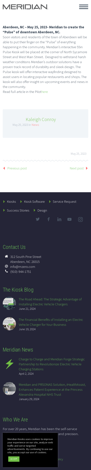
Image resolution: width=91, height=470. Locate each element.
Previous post (17, 168)
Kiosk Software (34, 201)
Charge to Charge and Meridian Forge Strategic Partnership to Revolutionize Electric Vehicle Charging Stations (52, 364)
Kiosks (11, 201)
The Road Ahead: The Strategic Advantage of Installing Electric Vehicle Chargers (50, 301)
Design (42, 210)
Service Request (64, 201)
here (44, 91)
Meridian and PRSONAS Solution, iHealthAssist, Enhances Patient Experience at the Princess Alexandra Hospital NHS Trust (52, 389)
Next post (77, 168)
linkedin (59, 219)
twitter (37, 219)
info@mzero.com (22, 266)
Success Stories (18, 210)
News (35, 125)
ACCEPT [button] (13, 459)
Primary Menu (83, 7)
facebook (48, 219)
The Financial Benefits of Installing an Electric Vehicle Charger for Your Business (51, 322)
